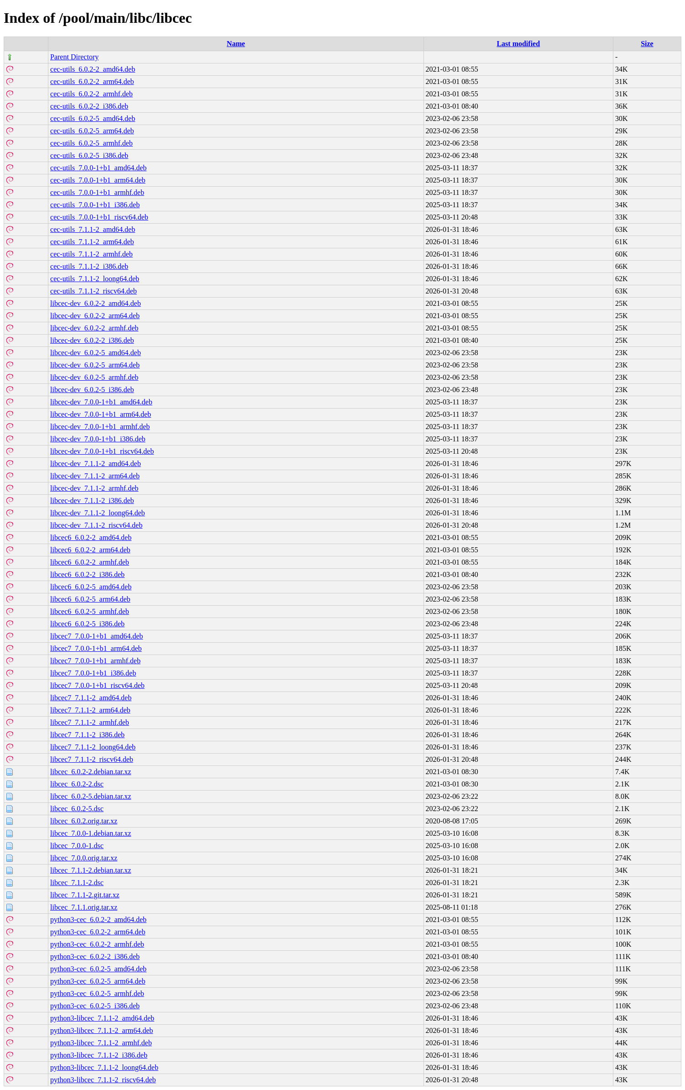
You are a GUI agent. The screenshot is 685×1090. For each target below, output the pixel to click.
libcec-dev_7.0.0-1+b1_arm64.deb (100, 414)
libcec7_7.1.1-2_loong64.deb (93, 747)
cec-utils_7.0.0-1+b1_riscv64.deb (99, 217)
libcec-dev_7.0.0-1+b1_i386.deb (98, 439)
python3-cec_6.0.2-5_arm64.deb (97, 981)
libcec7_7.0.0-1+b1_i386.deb (93, 673)
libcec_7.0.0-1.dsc (77, 845)
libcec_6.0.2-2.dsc (77, 784)
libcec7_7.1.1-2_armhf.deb (89, 722)
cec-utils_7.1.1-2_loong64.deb (94, 279)
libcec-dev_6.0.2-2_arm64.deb (95, 316)
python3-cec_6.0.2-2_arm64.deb (97, 932)
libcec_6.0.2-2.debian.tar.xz (90, 772)
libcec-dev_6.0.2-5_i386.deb (92, 389)
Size (647, 43)
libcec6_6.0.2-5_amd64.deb (90, 587)
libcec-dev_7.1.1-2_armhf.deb (94, 488)
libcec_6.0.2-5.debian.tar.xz (90, 796)
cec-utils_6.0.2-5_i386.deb (89, 155)
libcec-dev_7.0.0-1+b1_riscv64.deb (102, 451)
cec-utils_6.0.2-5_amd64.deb (92, 118)
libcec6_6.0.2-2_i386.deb (87, 574)
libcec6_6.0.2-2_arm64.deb (90, 550)
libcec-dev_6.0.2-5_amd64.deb (95, 352)
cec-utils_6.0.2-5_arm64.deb (92, 131)
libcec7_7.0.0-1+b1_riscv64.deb (97, 685)
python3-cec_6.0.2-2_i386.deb (95, 956)
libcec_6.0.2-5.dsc (77, 808)
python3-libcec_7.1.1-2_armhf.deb (101, 1043)
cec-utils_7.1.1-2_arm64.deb (92, 242)
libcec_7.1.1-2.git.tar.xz (85, 895)
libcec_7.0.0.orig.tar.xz (83, 858)
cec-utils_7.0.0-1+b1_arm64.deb (98, 180)
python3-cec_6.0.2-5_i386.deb (95, 1006)
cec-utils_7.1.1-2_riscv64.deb (93, 291)
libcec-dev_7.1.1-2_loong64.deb (97, 513)
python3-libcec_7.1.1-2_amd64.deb (102, 1018)
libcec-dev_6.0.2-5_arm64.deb (95, 365)
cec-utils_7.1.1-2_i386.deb (89, 266)
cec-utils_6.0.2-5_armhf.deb (91, 143)
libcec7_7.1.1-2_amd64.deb (90, 698)
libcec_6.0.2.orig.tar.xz (83, 821)
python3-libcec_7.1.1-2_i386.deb (98, 1055)
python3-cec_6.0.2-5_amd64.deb (98, 969)
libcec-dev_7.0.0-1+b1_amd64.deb (101, 402)
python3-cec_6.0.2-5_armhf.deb (97, 993)
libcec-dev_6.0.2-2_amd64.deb (95, 303)
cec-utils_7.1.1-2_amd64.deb (92, 229)
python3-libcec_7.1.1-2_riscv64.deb (103, 1080)
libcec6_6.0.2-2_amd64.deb (90, 537)
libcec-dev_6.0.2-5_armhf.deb (94, 377)
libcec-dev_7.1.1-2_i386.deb (92, 500)
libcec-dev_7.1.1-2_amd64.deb (95, 463)
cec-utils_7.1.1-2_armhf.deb (91, 254)
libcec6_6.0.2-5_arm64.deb (90, 599)
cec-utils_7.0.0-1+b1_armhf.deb (97, 192)
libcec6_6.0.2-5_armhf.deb (89, 611)
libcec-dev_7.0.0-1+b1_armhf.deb (100, 426)
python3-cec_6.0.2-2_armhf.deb (97, 944)
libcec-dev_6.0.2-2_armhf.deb (94, 328)
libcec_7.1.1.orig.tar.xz (83, 907)
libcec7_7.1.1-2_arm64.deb (90, 710)
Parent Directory (74, 57)
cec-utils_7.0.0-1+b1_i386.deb (95, 205)
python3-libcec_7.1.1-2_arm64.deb (101, 1030)
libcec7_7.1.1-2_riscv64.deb (91, 759)
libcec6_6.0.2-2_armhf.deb (89, 562)
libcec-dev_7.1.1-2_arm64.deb (95, 476)
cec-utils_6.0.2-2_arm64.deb (92, 81)
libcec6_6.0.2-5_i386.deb (87, 624)
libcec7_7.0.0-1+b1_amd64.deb (96, 636)
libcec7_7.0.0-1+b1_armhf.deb (95, 661)
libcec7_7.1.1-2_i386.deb (87, 735)
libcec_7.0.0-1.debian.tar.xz (90, 833)
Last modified (518, 43)
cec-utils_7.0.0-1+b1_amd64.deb (98, 168)
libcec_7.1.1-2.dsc (77, 882)
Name (236, 43)
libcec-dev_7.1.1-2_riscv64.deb (96, 525)
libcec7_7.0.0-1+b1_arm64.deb (96, 648)
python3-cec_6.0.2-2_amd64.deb (98, 919)
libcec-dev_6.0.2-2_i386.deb (92, 340)
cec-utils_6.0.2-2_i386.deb (89, 106)
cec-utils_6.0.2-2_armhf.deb (91, 94)
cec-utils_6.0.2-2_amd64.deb (92, 69)
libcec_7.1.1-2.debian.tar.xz (90, 870)
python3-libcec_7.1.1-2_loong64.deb (104, 1067)
